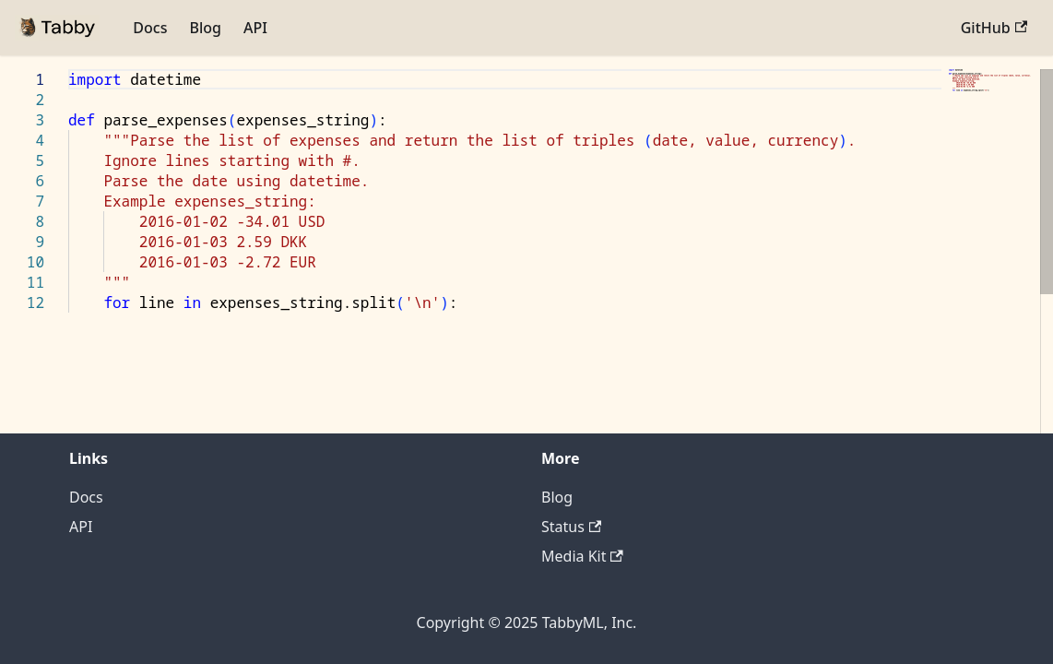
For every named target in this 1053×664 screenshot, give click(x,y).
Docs (150, 28)
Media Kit (582, 556)
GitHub (994, 28)
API (255, 28)
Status (571, 526)
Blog (204, 28)
